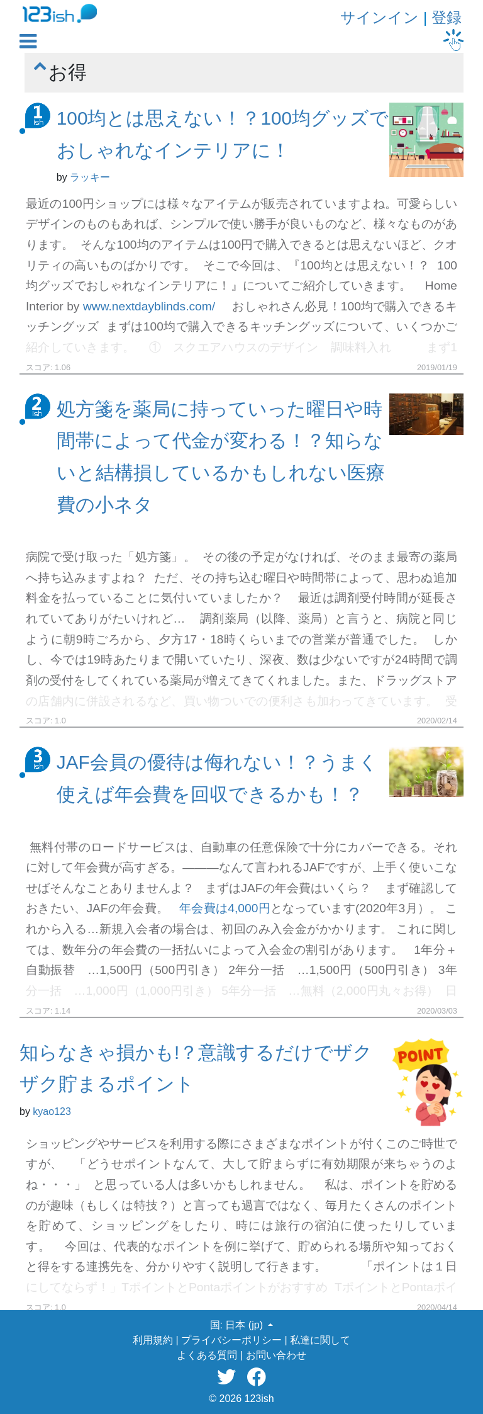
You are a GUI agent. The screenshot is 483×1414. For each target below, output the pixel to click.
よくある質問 (207, 1355)
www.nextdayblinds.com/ (149, 306)
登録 (446, 17)
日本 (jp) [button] (245, 1325)
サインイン (379, 17)
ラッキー (90, 177)
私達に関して (320, 1340)
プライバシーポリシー (231, 1340)
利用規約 (153, 1340)
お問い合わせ (276, 1355)
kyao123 (52, 1111)
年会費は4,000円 (224, 908)
